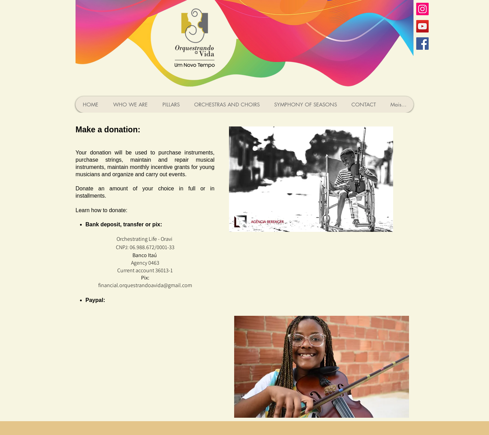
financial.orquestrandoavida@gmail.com (145, 285)
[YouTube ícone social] (422, 26)
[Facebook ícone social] (422, 43)
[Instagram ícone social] (422, 9)
